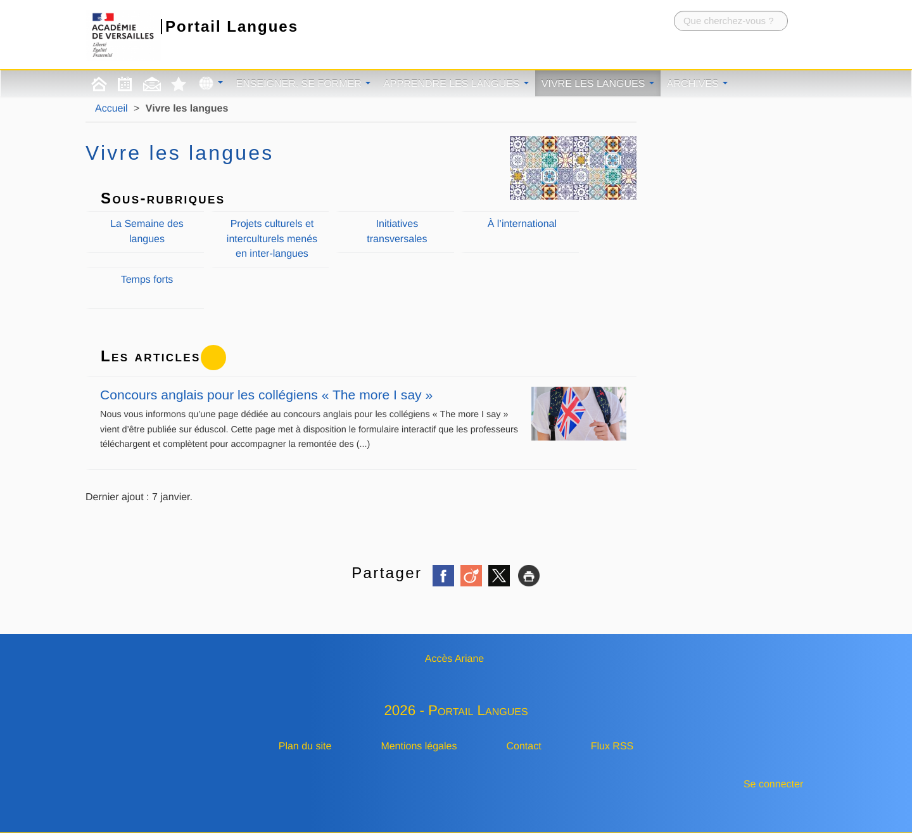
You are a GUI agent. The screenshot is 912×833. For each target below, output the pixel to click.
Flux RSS (612, 746)
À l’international (522, 224)
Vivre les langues (598, 84)
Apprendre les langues (456, 84)
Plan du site (305, 746)
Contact (524, 746)
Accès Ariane (454, 659)
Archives (697, 84)
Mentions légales (419, 746)
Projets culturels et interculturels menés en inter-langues (272, 239)
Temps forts (147, 279)
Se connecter (773, 784)
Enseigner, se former (303, 84)
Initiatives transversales (397, 231)
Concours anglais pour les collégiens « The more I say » (363, 395)
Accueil (111, 108)
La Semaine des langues (147, 231)
